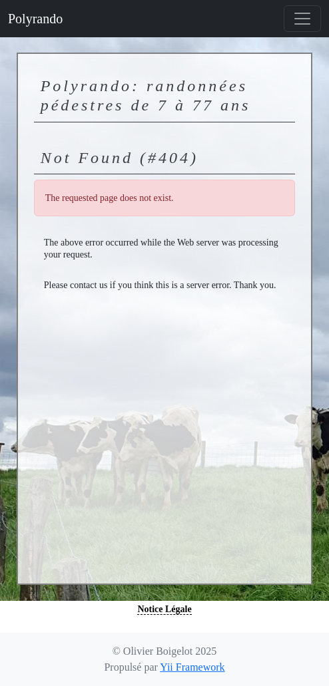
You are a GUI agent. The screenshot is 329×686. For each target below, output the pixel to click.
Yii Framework (192, 667)
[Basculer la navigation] (302, 18)
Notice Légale (164, 609)
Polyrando (35, 18)
